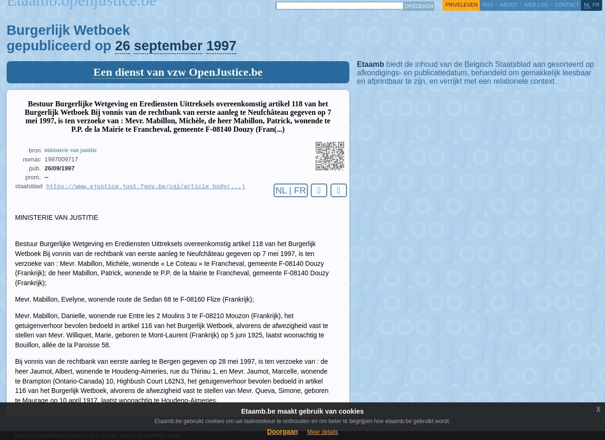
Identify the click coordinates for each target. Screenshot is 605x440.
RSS (488, 5)
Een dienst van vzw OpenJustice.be (177, 72)
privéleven (461, 5)
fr (596, 5)
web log (536, 5)
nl (587, 5)
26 (122, 45)
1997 (221, 45)
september (168, 45)
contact (567, 5)
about (508, 5)
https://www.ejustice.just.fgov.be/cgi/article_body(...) (145, 187)
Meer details (322, 432)
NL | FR (290, 190)
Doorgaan (282, 431)
